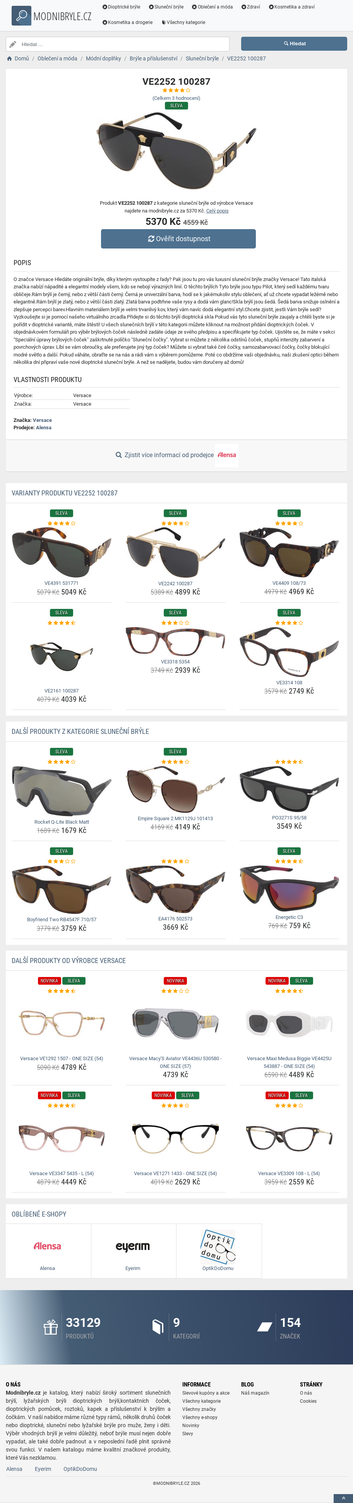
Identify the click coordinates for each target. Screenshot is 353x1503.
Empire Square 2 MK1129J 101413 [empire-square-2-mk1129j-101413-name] (175, 818)
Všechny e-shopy (200, 1417)
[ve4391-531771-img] (61, 552)
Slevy (187, 1433)
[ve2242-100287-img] (175, 552)
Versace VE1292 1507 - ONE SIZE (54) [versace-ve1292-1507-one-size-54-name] (61, 1058)
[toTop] (343, 1498)
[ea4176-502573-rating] (175, 861)
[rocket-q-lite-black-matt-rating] (61, 762)
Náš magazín (255, 1393)
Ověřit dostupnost (178, 238)
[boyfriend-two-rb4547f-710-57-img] (61, 889)
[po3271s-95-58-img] (289, 789)
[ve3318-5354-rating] (175, 623)
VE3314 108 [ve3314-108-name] (289, 683)
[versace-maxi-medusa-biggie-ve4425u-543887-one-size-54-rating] (289, 991)
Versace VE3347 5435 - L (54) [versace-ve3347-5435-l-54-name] (61, 1173)
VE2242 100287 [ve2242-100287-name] (175, 583)
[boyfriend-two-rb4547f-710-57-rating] (61, 861)
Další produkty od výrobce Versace (69, 960)
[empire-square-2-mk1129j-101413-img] (175, 789)
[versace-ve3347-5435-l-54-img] (61, 1139)
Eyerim (43, 1469)
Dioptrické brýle (121, 7)
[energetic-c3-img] (289, 888)
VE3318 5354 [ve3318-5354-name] (175, 662)
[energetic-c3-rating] (289, 861)
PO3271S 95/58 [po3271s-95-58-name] (289, 818)
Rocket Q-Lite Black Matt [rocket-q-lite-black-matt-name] (61, 822)
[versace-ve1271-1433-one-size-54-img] (175, 1139)
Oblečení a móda (213, 7)
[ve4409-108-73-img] (289, 552)
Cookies (308, 1401)
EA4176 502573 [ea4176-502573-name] (175, 919)
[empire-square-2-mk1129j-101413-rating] (175, 762)
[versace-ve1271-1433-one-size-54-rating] (175, 1106)
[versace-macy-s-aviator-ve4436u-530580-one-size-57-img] (175, 1024)
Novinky (190, 1425)
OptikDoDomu (80, 1469)
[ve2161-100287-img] (61, 656)
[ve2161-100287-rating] (61, 623)
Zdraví (251, 7)
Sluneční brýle (166, 7)
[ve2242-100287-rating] (175, 524)
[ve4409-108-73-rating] (289, 524)
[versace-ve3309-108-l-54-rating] (289, 1106)
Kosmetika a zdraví (292, 7)
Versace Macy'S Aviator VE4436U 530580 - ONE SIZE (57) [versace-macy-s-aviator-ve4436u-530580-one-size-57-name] (175, 1062)
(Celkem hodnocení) (176, 98)
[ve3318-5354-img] (175, 641)
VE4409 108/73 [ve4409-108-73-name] (289, 583)
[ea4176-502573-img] (175, 889)
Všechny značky (199, 1409)
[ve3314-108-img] (289, 652)
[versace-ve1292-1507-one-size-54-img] (61, 1024)
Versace (42, 420)
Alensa (43, 427)
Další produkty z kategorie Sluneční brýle (80, 731)
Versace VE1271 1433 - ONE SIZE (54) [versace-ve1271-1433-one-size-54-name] (175, 1173)
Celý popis (217, 211)
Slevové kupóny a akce (206, 1393)
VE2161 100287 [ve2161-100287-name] (62, 691)
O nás (306, 1393)
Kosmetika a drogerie (127, 22)
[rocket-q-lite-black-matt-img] (61, 791)
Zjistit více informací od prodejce (176, 455)
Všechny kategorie (183, 22)
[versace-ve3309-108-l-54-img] (289, 1139)
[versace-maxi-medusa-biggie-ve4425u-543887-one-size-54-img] (289, 1024)
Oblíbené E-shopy (39, 1214)
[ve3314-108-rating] (289, 623)
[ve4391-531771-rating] (61, 524)
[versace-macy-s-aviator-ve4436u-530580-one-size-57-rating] (175, 991)
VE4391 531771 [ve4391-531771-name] (62, 583)
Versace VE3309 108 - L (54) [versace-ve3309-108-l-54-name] (289, 1173)
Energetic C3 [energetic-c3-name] (289, 917)
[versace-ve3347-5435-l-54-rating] (61, 1106)
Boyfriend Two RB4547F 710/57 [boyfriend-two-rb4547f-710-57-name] (61, 919)
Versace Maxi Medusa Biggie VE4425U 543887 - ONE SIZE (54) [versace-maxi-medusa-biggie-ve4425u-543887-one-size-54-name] (289, 1062)
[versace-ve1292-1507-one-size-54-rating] (61, 991)
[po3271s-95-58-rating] (289, 762)
